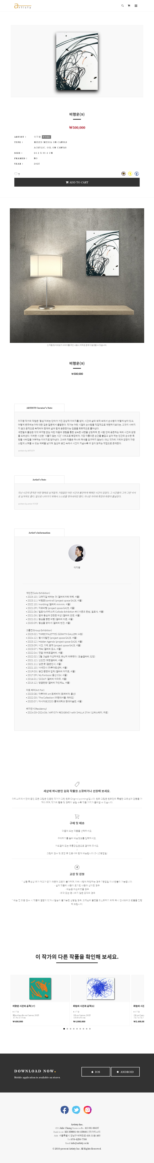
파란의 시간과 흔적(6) (83, 1006)
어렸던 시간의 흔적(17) (24, 1006)
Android (125, 1072)
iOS (96, 1072)
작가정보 (46, 137)
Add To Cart (77, 182)
